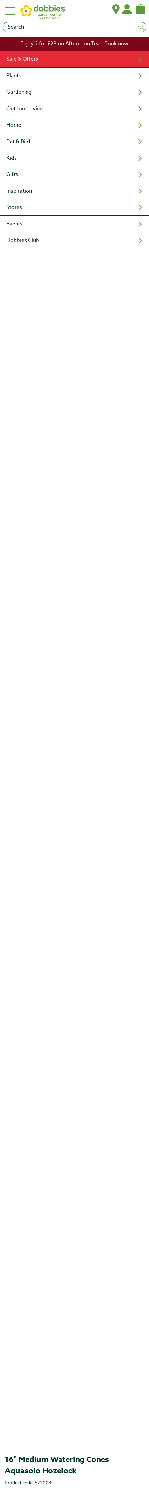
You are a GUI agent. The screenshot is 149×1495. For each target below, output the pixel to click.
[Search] (74, 27)
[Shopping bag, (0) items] (140, 9)
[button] (116, 9)
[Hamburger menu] (10, 11)
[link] (74, 43)
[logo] (42, 14)
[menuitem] (74, 59)
